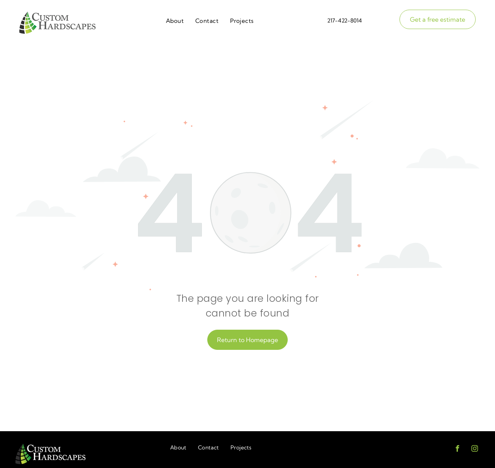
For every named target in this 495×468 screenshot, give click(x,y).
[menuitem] (174, 21)
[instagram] (474, 450)
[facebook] (457, 450)
